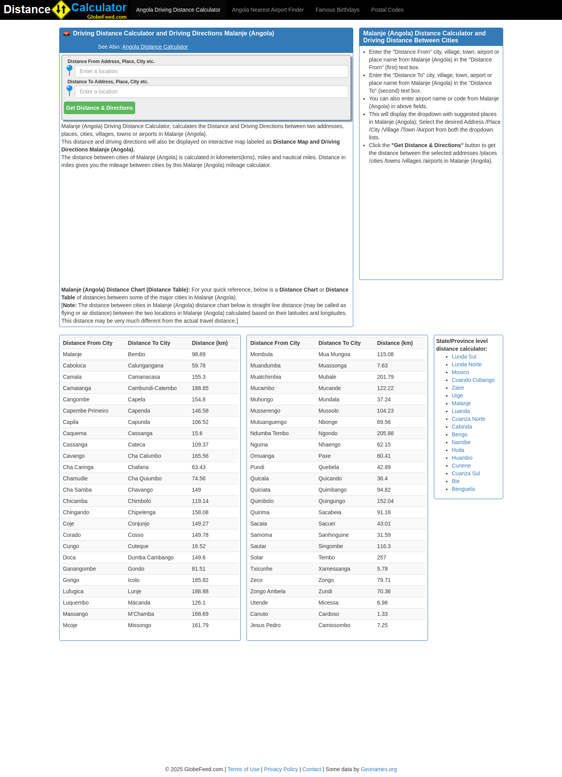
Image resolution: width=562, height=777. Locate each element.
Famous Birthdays (337, 10)
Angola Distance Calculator (155, 47)
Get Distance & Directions (99, 108)
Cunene (461, 465)
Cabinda (462, 427)
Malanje (461, 403)
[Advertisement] (206, 227)
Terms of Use (244, 769)
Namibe (461, 442)
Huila (458, 450)
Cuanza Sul (466, 473)
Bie (456, 481)
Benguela (463, 489)
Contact (311, 769)
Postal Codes (387, 10)
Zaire (458, 388)
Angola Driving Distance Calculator (178, 10)
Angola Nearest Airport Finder (268, 10)
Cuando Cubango (473, 380)
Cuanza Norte (468, 419)
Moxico (460, 372)
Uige (457, 395)
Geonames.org (379, 769)
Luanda (461, 411)
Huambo (462, 458)
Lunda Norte (467, 364)
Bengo (459, 434)
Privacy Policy (281, 769)
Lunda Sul (464, 356)
